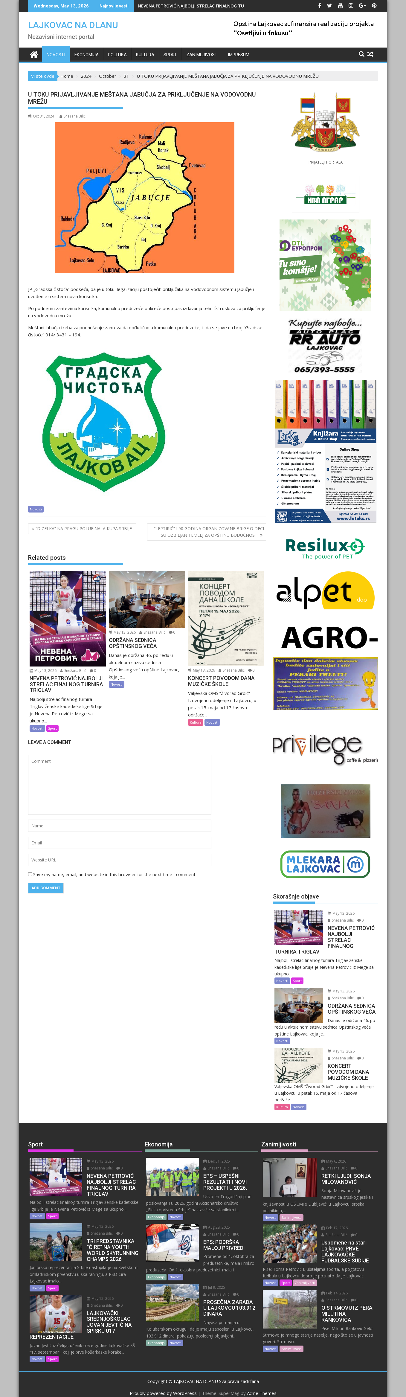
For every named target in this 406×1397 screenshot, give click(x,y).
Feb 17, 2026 (329, 1215)
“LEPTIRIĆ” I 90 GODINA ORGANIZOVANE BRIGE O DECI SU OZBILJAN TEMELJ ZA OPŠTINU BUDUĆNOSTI (209, 532)
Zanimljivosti (202, 54)
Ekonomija (86, 54)
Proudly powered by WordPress (163, 1387)
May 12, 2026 (95, 1220)
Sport (170, 54)
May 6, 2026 (328, 1155)
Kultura (145, 54)
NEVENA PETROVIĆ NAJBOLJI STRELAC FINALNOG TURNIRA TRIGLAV (206, 6)
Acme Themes (262, 1387)
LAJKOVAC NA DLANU (73, 25)
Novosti (56, 54)
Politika (117, 54)
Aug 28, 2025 (211, 1221)
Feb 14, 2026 (329, 1280)
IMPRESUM (238, 54)
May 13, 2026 (43, 670)
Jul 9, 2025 (209, 1281)
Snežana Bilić (72, 116)
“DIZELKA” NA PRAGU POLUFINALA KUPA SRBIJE (85, 528)
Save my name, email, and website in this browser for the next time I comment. (114, 874)
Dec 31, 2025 (211, 1155)
